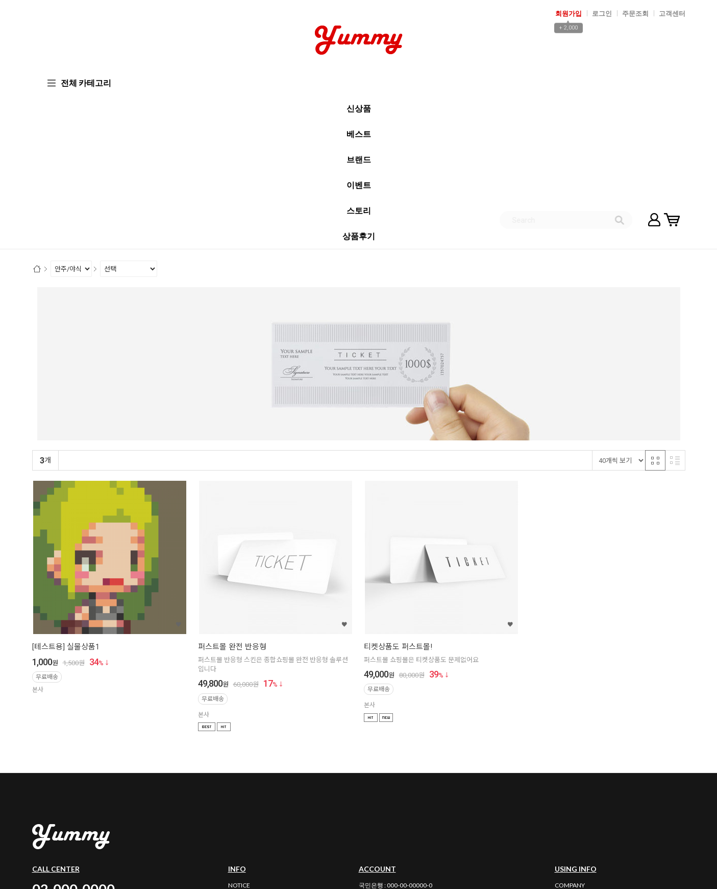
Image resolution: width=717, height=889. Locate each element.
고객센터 (672, 13)
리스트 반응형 (675, 307)
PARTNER (568, 777)
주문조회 (635, 13)
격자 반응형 (655, 307)
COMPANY (570, 732)
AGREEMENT (573, 743)
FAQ (234, 743)
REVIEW (239, 765)
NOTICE (239, 732)
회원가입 (568, 13)
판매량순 (276, 307)
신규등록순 (107, 307)
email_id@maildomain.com (282, 820)
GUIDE (564, 765)
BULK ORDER (246, 777)
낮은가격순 (149, 307)
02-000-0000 (73, 735)
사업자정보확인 (577, 808)
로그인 (602, 13)
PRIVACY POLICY (578, 754)
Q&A (235, 754)
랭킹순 (72, 307)
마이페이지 (654, 81)
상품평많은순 (235, 307)
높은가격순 (190, 307)
